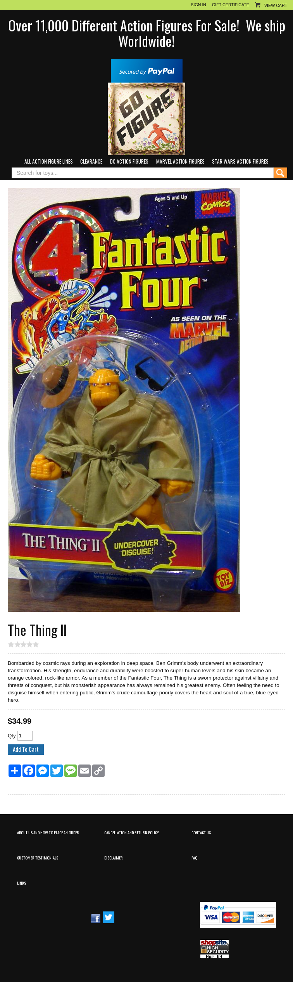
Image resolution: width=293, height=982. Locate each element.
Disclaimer (113, 857)
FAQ (194, 857)
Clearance (91, 161)
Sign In (198, 4)
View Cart (275, 5)
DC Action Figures (129, 161)
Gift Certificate (230, 4)
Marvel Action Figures (180, 161)
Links (21, 883)
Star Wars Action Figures (240, 161)
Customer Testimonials (37, 857)
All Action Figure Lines (48, 161)
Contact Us (201, 832)
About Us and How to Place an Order (48, 832)
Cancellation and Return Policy (131, 832)
